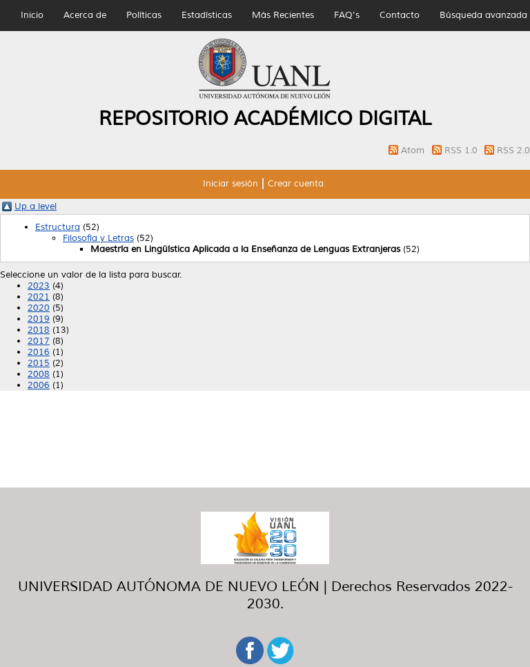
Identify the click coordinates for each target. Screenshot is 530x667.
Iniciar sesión (230, 183)
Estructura (57, 227)
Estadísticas (206, 15)
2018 (39, 330)
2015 (39, 363)
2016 (39, 352)
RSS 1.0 (462, 150)
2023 (39, 285)
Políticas (143, 15)
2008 (39, 374)
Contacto (400, 15)
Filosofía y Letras (98, 238)
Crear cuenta (296, 183)
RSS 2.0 (513, 150)
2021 (39, 296)
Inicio (32, 15)
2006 (39, 385)
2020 (39, 307)
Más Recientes (283, 15)
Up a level (35, 206)
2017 (39, 341)
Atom (414, 150)
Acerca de (84, 15)
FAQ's (347, 15)
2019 (39, 319)
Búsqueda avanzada (483, 15)
